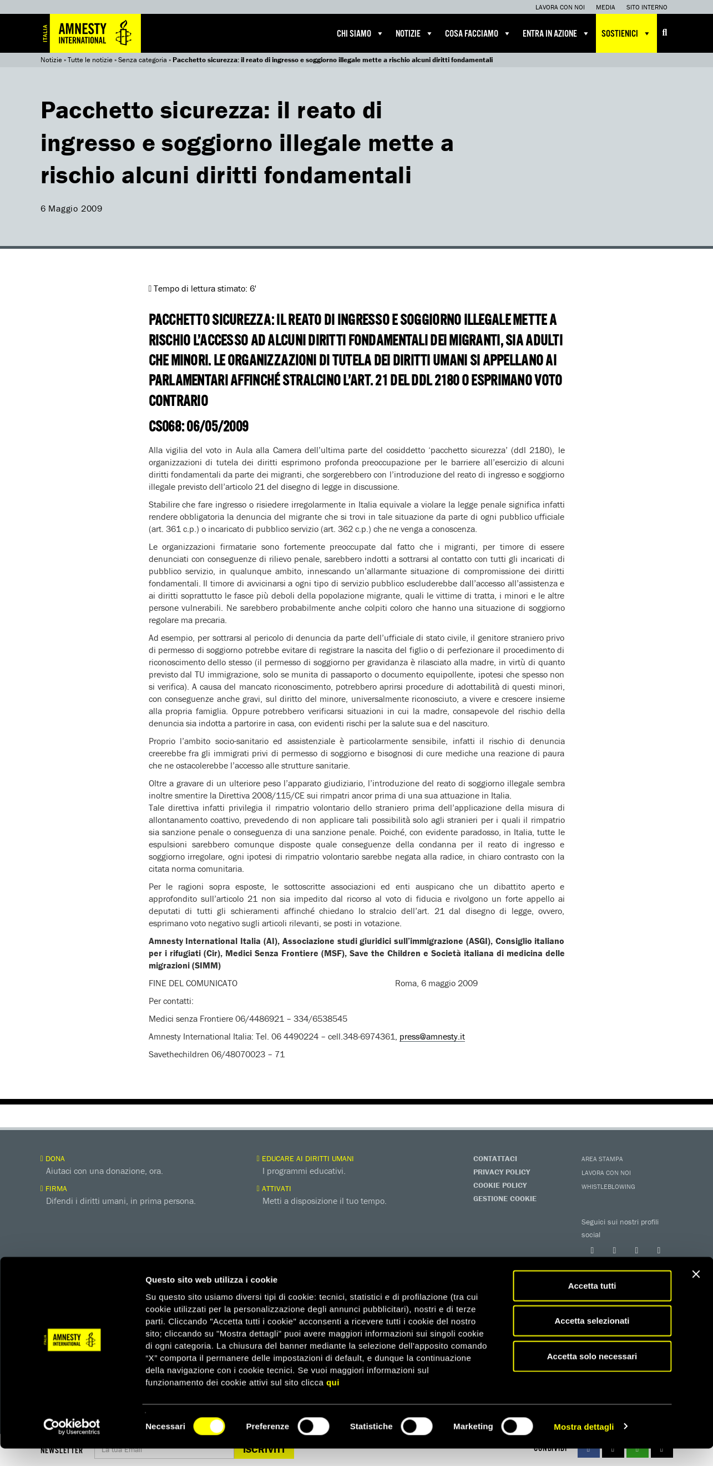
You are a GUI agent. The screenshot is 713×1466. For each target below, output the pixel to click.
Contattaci (495, 1158)
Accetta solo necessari (592, 1373)
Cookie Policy (500, 1185)
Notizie (415, 33)
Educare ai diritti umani (305, 1158)
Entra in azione (556, 33)
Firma (54, 1188)
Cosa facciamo (478, 33)
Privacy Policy (501, 1172)
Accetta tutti (592, 1303)
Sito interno (647, 7)
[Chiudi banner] (696, 1292)
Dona (53, 1158)
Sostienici (626, 33)
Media (605, 7)
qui (333, 1399)
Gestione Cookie (505, 1198)
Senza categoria (142, 59)
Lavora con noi (560, 7)
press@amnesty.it (432, 1036)
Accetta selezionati (591, 1338)
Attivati (274, 1188)
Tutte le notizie (90, 59)
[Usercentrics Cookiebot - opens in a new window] (71, 1444)
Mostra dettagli (584, 1444)
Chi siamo (361, 33)
